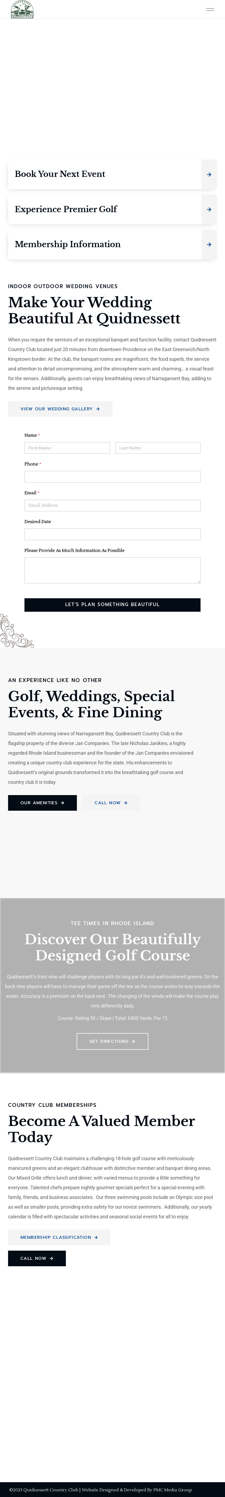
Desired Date (37, 521)
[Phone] (112, 476)
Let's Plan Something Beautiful (112, 604)
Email (32, 493)
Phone (32, 464)
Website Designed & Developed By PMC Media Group (137, 1490)
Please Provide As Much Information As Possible (74, 550)
